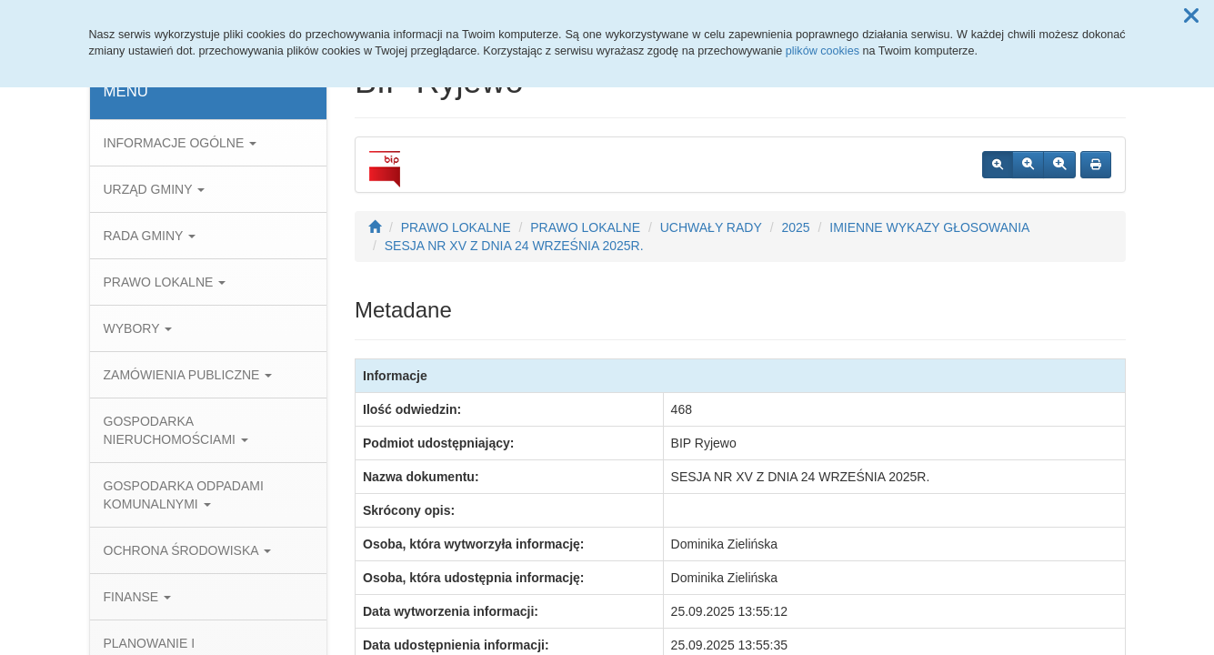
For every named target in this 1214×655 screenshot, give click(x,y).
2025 (795, 227)
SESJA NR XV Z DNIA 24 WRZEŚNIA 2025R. (514, 245)
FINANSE (138, 597)
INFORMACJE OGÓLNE (180, 143)
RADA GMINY (150, 235)
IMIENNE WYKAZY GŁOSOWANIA (929, 227)
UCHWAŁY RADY (711, 227)
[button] (1191, 16)
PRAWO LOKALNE (165, 282)
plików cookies (822, 51)
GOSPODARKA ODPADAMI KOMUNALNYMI (184, 495)
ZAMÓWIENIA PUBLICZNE (188, 375)
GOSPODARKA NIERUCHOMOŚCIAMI (176, 430)
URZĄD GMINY (155, 189)
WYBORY (138, 328)
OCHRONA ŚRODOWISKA (187, 550)
